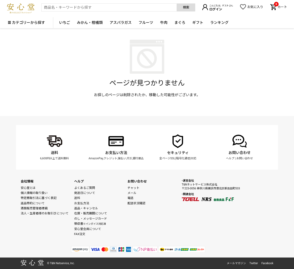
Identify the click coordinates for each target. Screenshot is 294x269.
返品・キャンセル (86, 208)
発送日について (84, 193)
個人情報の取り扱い (34, 193)
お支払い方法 (116, 153)
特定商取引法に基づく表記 (39, 198)
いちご (64, 22)
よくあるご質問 (84, 188)
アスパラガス (121, 22)
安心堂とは (28, 188)
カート (280, 6)
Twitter (253, 263)
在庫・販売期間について (90, 213)
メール (131, 193)
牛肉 (163, 22)
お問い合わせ (240, 153)
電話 (130, 198)
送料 (54, 153)
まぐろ (179, 22)
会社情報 (27, 181)
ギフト (197, 22)
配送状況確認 (136, 203)
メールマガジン (236, 263)
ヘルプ (230, 158)
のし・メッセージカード (90, 218)
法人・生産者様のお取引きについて (44, 213)
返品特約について (33, 203)
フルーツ (146, 22)
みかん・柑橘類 (90, 22)
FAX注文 (79, 234)
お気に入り (255, 7)
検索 (186, 7)
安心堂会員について (87, 229)
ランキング (219, 22)
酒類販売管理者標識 (34, 208)
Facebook (267, 263)
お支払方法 (81, 203)
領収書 (90, 223)
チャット (133, 188)
